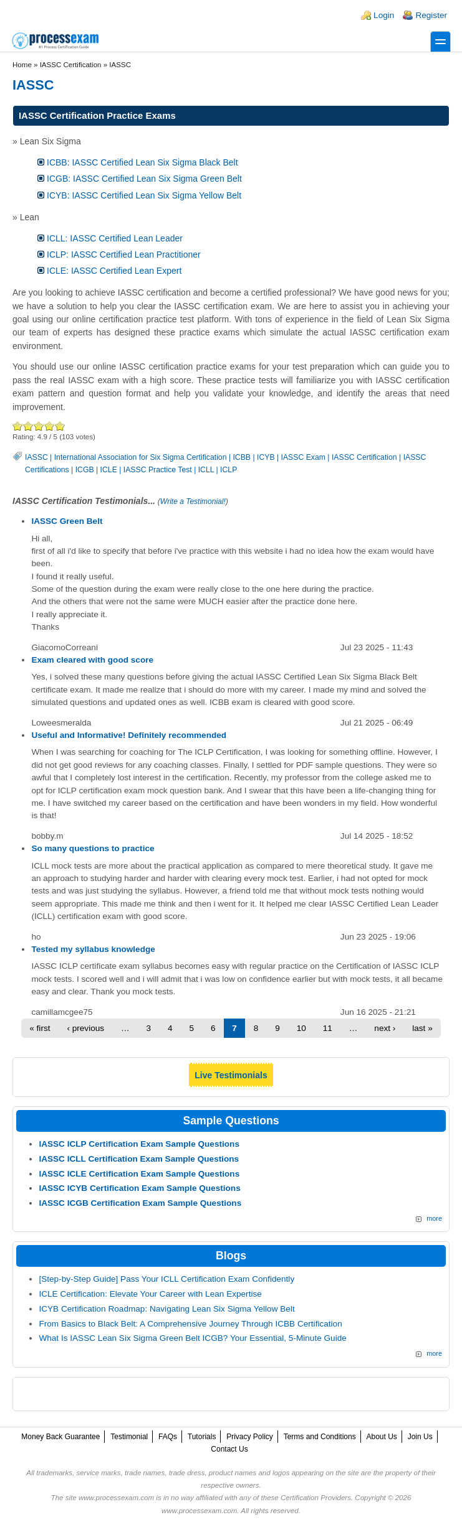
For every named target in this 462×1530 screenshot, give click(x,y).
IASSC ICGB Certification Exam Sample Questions (140, 1203)
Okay (28, 426)
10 (301, 1028)
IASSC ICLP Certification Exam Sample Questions (139, 1144)
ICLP (228, 469)
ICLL (206, 469)
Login (383, 15)
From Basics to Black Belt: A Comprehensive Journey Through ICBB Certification (190, 1323)
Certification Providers (316, 1497)
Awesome (59, 426)
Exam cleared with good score (92, 660)
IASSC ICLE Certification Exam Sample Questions (139, 1173)
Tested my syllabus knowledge (93, 949)
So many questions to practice (92, 848)
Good (39, 426)
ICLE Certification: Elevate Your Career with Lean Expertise (150, 1294)
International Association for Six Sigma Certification (140, 457)
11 (327, 1028)
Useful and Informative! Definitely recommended (128, 735)
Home (22, 64)
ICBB (242, 457)
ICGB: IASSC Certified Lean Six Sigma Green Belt (144, 179)
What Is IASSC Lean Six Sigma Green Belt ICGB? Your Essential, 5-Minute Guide (192, 1338)
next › (384, 1028)
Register (431, 15)
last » (422, 1028)
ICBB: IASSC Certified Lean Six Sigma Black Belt (142, 162)
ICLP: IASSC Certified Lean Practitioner (124, 254)
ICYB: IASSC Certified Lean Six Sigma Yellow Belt (144, 195)
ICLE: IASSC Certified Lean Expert (114, 271)
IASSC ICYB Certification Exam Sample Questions (139, 1188)
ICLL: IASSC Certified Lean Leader (115, 238)
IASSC (36, 457)
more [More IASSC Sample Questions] (434, 1218)
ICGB (84, 469)
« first (39, 1028)
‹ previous (85, 1028)
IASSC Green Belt (66, 521)
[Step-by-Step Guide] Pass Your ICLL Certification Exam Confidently (166, 1279)
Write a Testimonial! (193, 501)
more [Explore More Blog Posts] (434, 1353)
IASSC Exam (303, 457)
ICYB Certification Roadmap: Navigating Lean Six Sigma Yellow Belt (166, 1308)
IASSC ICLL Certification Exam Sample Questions (139, 1159)
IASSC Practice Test (157, 469)
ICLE (108, 469)
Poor (17, 426)
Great (49, 426)
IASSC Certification (364, 457)
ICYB (266, 457)
